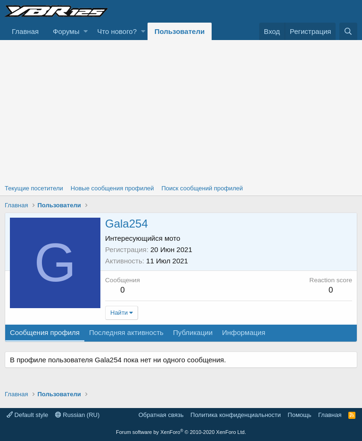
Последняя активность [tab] (126, 332)
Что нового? (117, 31)
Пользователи (180, 31)
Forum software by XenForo (181, 432)
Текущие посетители (34, 188)
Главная (25, 31)
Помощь (299, 414)
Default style (27, 414)
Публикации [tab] (193, 332)
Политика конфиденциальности (235, 414)
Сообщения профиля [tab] (45, 332)
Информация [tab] (243, 332)
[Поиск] (348, 31)
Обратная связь (161, 414)
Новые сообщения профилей (112, 188)
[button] (85, 31)
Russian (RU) (77, 414)
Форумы (66, 31)
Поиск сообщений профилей (202, 188)
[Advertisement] (181, 111)
